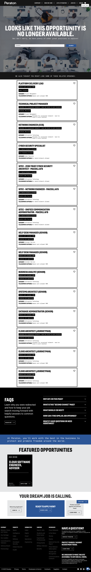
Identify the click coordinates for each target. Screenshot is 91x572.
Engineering (28, 542)
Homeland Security (16, 543)
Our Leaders (4, 538)
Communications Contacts (54, 557)
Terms (24, 569)
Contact (64, 569)
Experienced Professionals (41, 539)
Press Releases (53, 530)
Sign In (81, 3)
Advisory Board (5, 546)
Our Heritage (5, 535)
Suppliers (56, 569)
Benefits (39, 549)
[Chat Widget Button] (87, 568)
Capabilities (28, 527)
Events (51, 539)
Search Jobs (40, 530)
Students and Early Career (41, 534)
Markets (15, 527)
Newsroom (52, 527)
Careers (39, 527)
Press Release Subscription (53, 548)
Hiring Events (41, 543)
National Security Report (54, 543)
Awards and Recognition (52, 552)
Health (15, 550)
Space (15, 530)
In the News (52, 533)
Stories (51, 536)
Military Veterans (42, 546)
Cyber (14, 536)
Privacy (16, 569)
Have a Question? (73, 528)
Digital (27, 533)
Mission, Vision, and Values (5, 531)
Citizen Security (17, 547)
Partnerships (5, 549)
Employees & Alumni (35, 569)
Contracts (47, 569)
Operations (28, 539)
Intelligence (16, 533)
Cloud (26, 536)
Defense (15, 539)
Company (3, 527)
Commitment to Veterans (5, 542)
